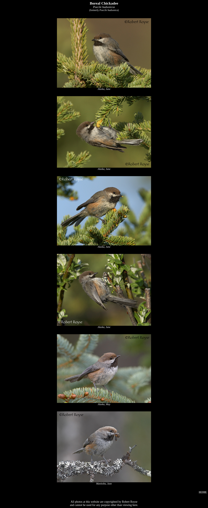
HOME (203, 492)
